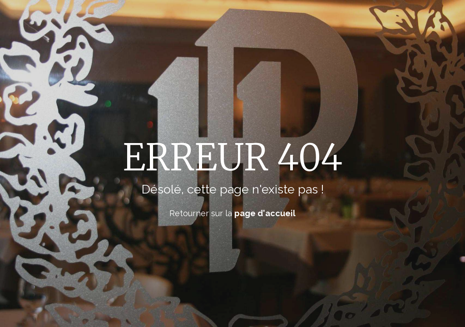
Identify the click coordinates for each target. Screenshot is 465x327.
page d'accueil (265, 213)
